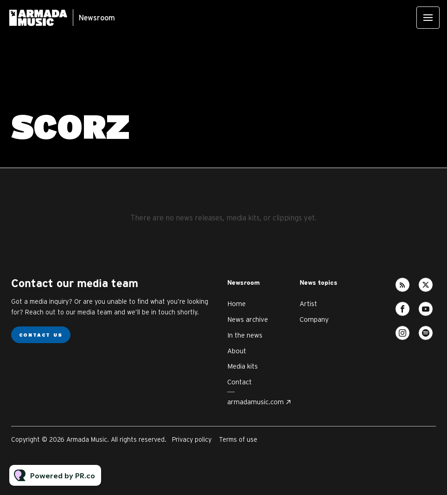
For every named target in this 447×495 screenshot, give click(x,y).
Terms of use (238, 439)
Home (236, 303)
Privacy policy (191, 439)
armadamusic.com (255, 402)
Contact (239, 382)
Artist (308, 303)
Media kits (242, 366)
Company (314, 319)
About (236, 351)
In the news (244, 335)
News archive (247, 319)
